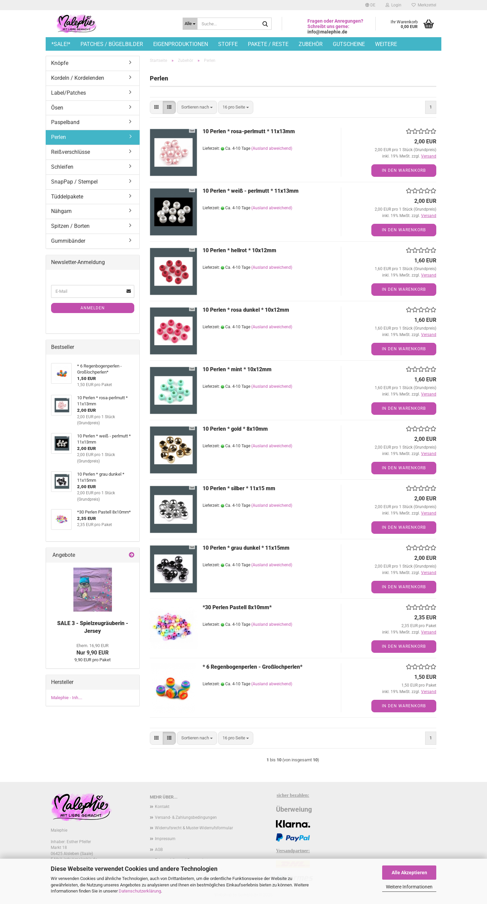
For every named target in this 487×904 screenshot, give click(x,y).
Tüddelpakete (67, 196)
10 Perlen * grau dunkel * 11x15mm (246, 548)
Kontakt (162, 806)
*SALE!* (60, 44)
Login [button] (393, 5)
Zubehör (311, 44)
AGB (159, 849)
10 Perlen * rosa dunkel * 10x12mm (246, 310)
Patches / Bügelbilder (111, 44)
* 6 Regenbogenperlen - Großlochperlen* (252, 667)
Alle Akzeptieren (409, 872)
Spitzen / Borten (70, 226)
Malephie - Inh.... (66, 697)
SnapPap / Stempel (74, 182)
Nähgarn (61, 211)
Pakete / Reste (268, 44)
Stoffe (228, 44)
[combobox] (197, 107)
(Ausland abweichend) (271, 148)
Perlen (58, 137)
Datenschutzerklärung (140, 891)
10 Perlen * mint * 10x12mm (237, 369)
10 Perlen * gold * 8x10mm (235, 429)
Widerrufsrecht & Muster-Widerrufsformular (194, 828)
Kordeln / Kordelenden (77, 78)
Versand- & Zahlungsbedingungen (186, 817)
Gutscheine (349, 44)
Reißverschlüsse (70, 152)
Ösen (57, 107)
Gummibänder (68, 241)
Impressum (165, 838)
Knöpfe (59, 63)
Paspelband (65, 122)
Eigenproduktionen (180, 44)
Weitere (386, 44)
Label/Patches (68, 93)
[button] (370, 5)
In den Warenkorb (404, 170)
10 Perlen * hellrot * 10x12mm (239, 250)
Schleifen (62, 167)
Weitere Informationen (409, 886)
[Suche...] (190, 24)
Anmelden (92, 308)
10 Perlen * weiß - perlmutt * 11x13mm (251, 191)
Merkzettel (424, 5)
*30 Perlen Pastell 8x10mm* (237, 607)
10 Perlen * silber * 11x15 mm (239, 488)
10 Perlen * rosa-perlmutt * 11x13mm (249, 131)
